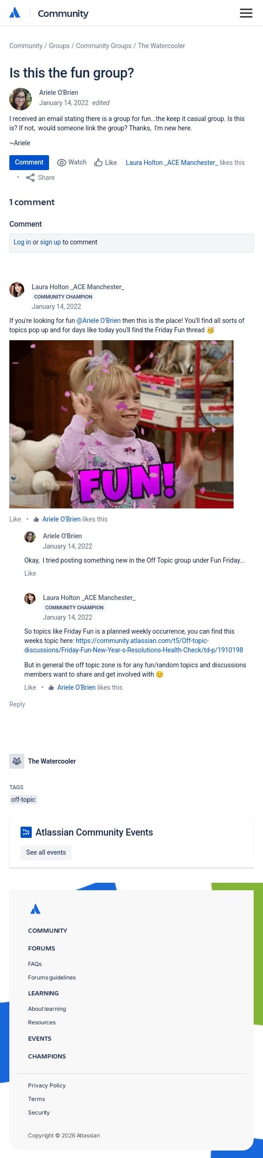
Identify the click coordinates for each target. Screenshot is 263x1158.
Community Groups (104, 46)
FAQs (35, 963)
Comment (29, 162)
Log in (22, 242)
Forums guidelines (52, 977)
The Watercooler (161, 46)
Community (63, 13)
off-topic (23, 799)
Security (39, 1112)
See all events (46, 852)
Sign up (50, 242)
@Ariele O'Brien (99, 320)
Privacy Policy (47, 1085)
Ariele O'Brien (58, 92)
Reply (17, 704)
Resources (42, 1022)
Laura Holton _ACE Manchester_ (172, 162)
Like (15, 519)
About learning (47, 1008)
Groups (59, 46)
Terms (36, 1098)
